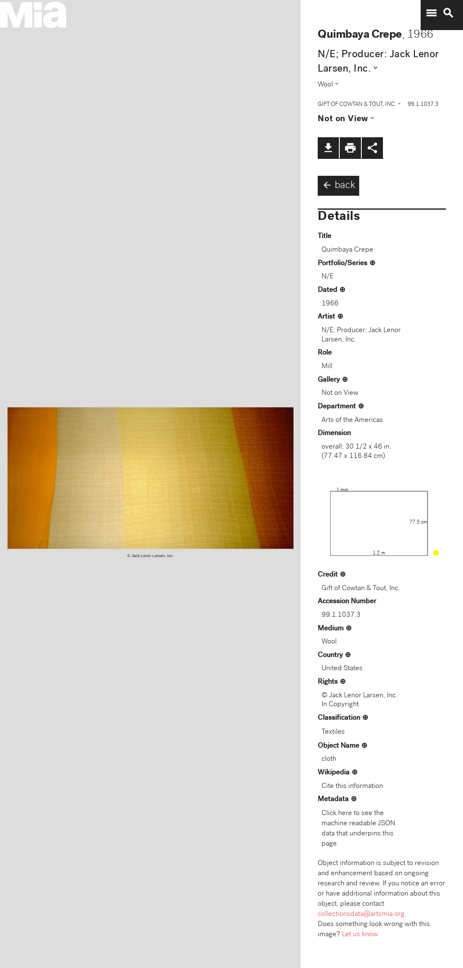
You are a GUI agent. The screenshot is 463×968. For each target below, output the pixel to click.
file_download (328, 147)
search (448, 13)
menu (431, 13)
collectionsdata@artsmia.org (361, 914)
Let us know (360, 934)
